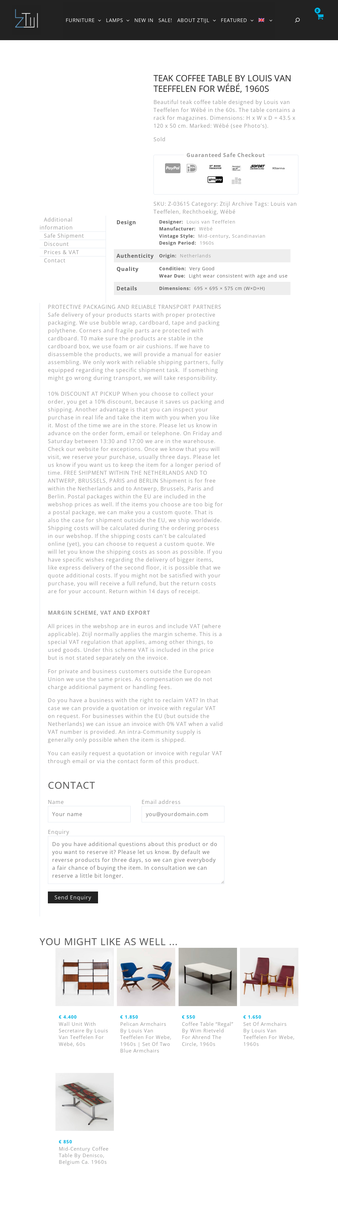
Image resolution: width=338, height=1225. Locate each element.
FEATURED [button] (237, 20)
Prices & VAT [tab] (61, 252)
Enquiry (58, 832)
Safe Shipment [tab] (64, 235)
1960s (207, 243)
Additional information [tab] (56, 223)
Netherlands (195, 256)
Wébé (228, 211)
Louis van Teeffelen (211, 222)
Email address (161, 802)
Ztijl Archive (236, 203)
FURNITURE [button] (83, 20)
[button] (98, 20)
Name (56, 802)
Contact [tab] (55, 260)
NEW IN (143, 20)
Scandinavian (249, 236)
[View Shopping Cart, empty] (320, 20)
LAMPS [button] (117, 20)
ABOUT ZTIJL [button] (196, 20)
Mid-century (213, 236)
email (79, 761)
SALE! (165, 20)
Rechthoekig (200, 211)
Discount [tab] (56, 244)
